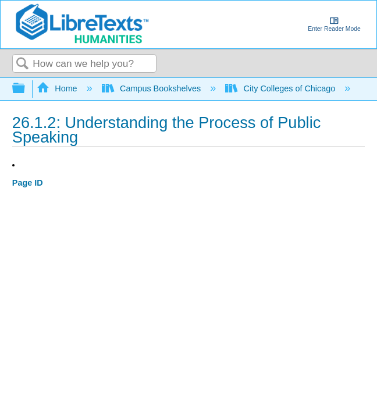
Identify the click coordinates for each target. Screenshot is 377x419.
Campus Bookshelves (153, 88)
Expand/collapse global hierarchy (26, 88)
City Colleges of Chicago (281, 88)
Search (22, 64)
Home (58, 88)
